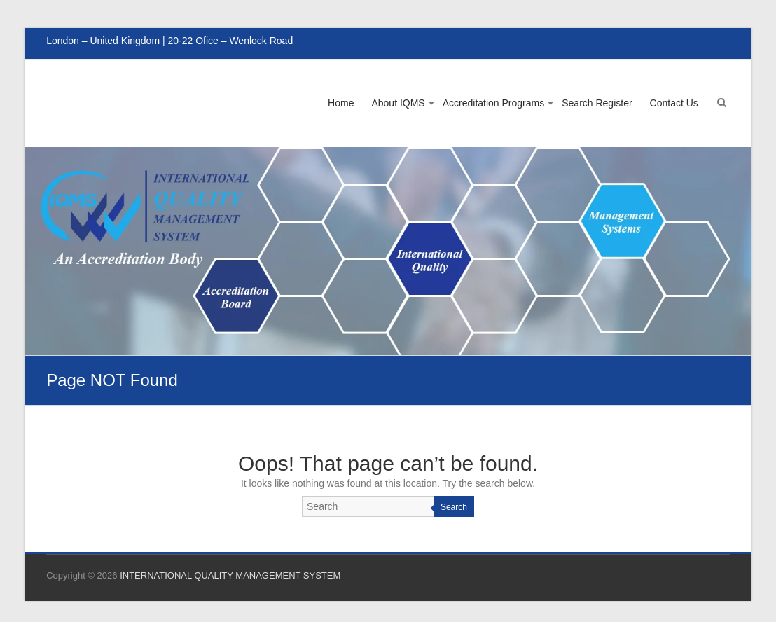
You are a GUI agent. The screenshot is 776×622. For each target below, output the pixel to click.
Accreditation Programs (494, 103)
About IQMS (397, 103)
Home (341, 103)
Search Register (597, 103)
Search (454, 507)
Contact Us (674, 103)
